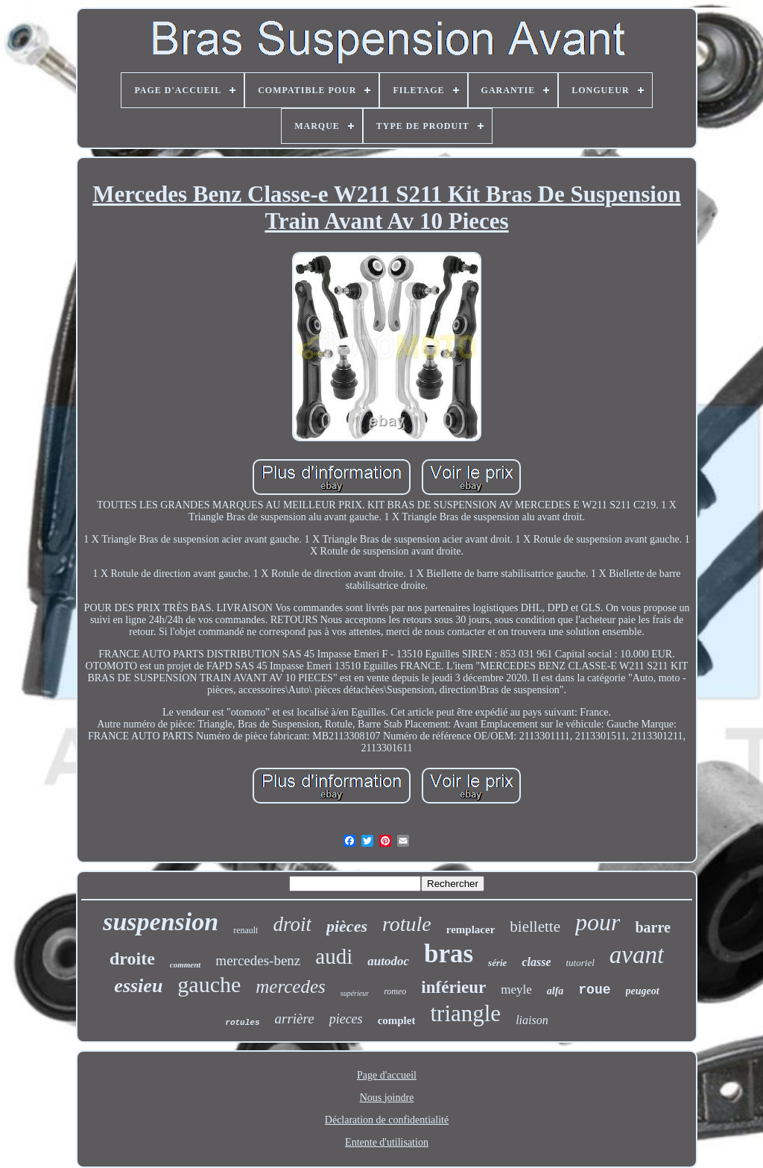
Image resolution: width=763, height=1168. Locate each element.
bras (448, 953)
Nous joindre (387, 1097)
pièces (346, 926)
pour (597, 922)
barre (652, 927)
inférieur (453, 987)
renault (245, 930)
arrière (294, 1018)
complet (397, 1020)
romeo (395, 991)
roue (594, 989)
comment (185, 964)
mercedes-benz (257, 960)
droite (132, 958)
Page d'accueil (387, 1075)
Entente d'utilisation (386, 1142)
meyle (516, 989)
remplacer (471, 929)
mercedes (290, 986)
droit (292, 924)
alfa (555, 991)
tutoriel (580, 962)
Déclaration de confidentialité (387, 1120)
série (497, 962)
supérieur (355, 993)
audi (333, 956)
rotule (406, 923)
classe (536, 962)
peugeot (642, 991)
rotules (242, 1022)
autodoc (388, 961)
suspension (160, 921)
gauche (209, 984)
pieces (346, 1018)
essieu (138, 986)
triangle (465, 1013)
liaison (532, 1020)
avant (637, 954)
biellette (535, 926)
